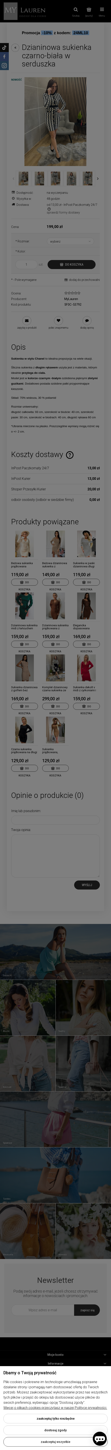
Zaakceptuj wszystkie (55, 1442)
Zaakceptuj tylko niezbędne (56, 1418)
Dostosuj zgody (55, 1430)
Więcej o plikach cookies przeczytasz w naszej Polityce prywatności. (55, 1408)
